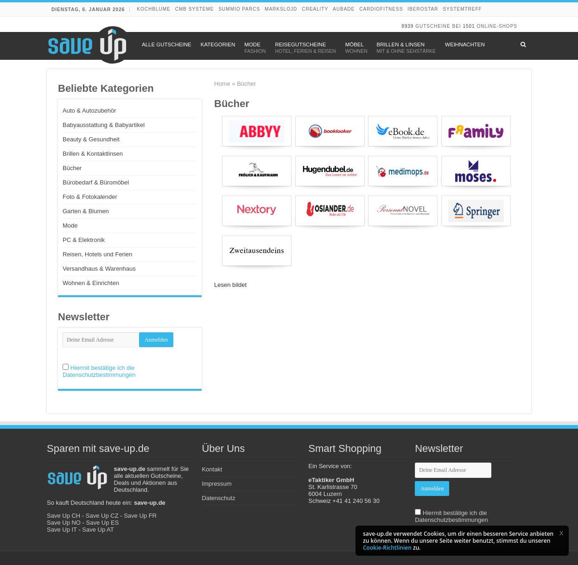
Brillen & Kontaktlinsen (93, 153)
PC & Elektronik (84, 239)
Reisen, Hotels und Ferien (97, 254)
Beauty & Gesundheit (91, 139)
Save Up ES (102, 522)
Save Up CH (63, 515)
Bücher (72, 168)
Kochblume (153, 9)
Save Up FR (140, 515)
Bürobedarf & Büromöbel (96, 182)
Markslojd (281, 9)
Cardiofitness (381, 9)
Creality (315, 9)
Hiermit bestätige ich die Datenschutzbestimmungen (99, 371)
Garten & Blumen (86, 211)
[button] (561, 533)
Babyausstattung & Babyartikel (104, 124)
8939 (407, 26)
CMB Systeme (194, 9)
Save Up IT (62, 529)
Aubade (344, 9)
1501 (469, 26)
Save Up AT (98, 529)
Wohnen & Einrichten (91, 282)
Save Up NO (64, 522)
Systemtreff (462, 9)
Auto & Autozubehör (89, 110)
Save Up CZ (102, 515)
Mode (70, 225)
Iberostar (422, 9)
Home (222, 83)
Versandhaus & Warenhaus (99, 268)
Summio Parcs (239, 9)
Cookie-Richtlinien (387, 548)
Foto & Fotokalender (90, 196)
